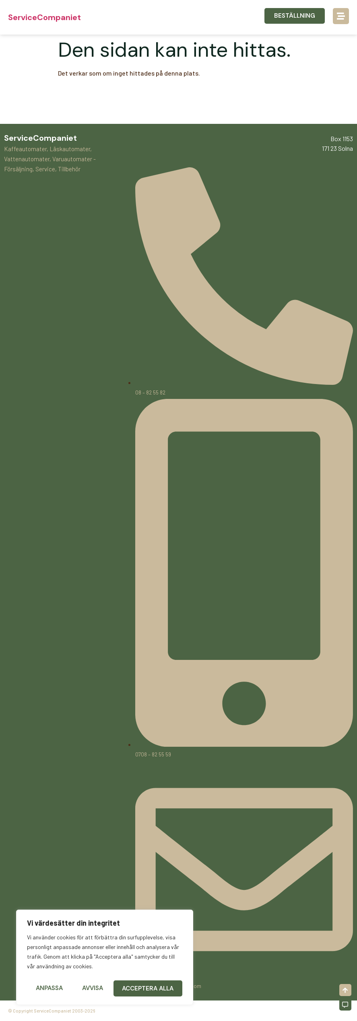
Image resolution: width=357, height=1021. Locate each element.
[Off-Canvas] (345, 1004)
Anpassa (48, 988)
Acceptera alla (148, 988)
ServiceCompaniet (44, 17)
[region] (104, 958)
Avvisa (92, 988)
